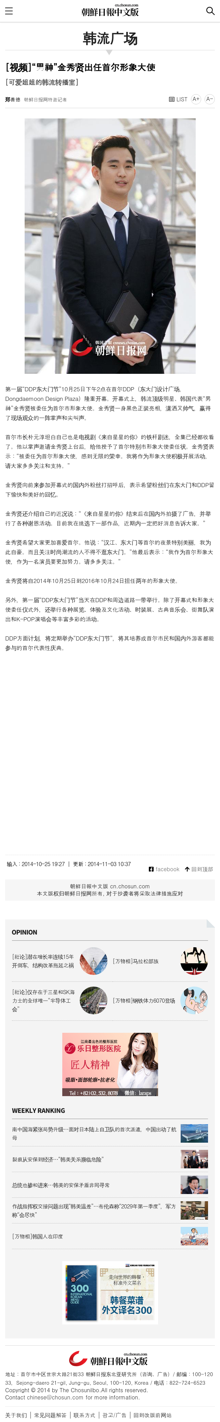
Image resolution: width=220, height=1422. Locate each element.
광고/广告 (114, 1415)
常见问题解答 (50, 1415)
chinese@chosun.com (55, 1397)
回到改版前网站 (152, 1415)
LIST (178, 99)
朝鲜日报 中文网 (110, 9)
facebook (164, 869)
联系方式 (84, 1415)
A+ (196, 99)
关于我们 (16, 1415)
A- (209, 99)
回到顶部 (199, 869)
